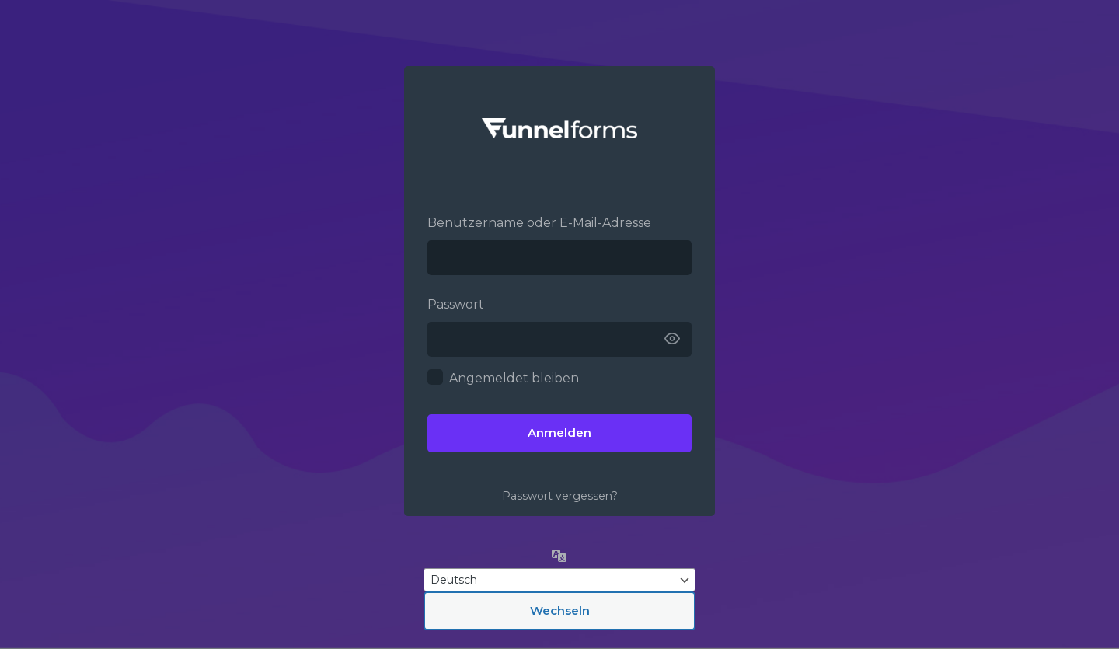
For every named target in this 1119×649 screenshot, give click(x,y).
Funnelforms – (559, 128)
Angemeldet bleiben (514, 378)
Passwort (455, 304)
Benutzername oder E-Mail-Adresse (539, 222)
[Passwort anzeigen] (672, 339)
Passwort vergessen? (560, 496)
